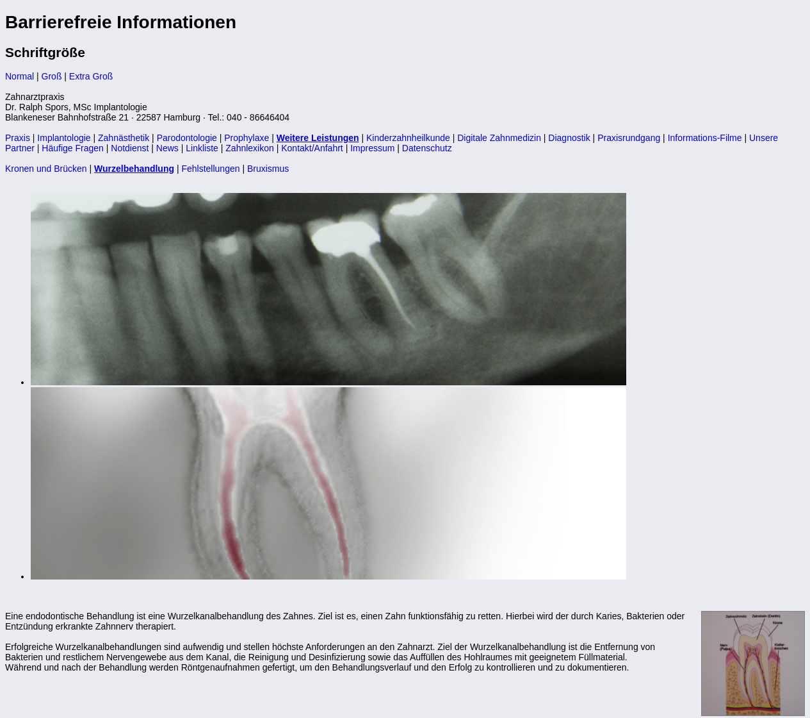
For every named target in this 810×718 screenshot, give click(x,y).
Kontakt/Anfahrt (312, 148)
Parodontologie (187, 138)
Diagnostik (569, 138)
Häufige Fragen (73, 148)
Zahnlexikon (249, 148)
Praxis (17, 138)
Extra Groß (91, 76)
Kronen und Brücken (46, 168)
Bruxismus (268, 168)
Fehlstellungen (210, 168)
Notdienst (130, 148)
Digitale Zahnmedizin (499, 138)
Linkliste (202, 148)
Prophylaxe (246, 138)
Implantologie (63, 138)
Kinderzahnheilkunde (408, 138)
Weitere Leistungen (318, 138)
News (167, 148)
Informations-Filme (705, 138)
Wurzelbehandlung (134, 168)
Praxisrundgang (628, 138)
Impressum (372, 148)
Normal (19, 76)
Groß (52, 76)
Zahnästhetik (123, 138)
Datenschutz (427, 148)
